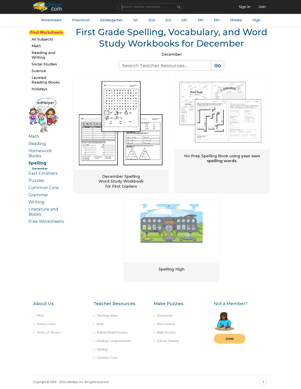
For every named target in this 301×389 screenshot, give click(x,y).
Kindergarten (111, 20)
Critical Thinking (166, 341)
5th (200, 20)
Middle (236, 20)
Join (230, 339)
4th (184, 20)
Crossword (163, 316)
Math (33, 136)
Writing (36, 202)
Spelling (37, 163)
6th (217, 20)
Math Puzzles (165, 332)
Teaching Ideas (105, 316)
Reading (37, 143)
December (40, 168)
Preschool (80, 20)
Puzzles (36, 180)
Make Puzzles (169, 303)
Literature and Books (43, 212)
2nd (151, 20)
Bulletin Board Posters (110, 332)
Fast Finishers (43, 173)
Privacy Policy (44, 324)
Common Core (43, 187)
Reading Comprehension (112, 341)
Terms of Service (46, 332)
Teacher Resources (114, 303)
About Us (43, 303)
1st (135, 20)
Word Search (164, 324)
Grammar (38, 194)
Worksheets (51, 20)
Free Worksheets (46, 221)
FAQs (38, 316)
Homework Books (40, 153)
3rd (168, 20)
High (256, 20)
